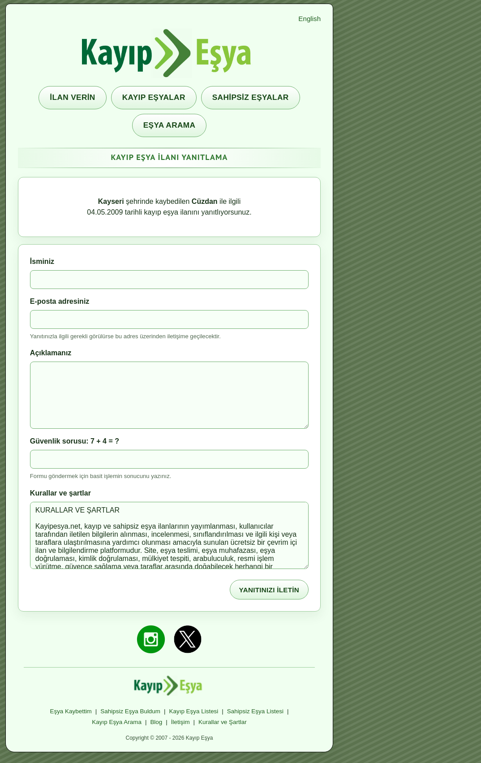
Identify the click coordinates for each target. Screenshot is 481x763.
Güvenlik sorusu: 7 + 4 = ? (74, 441)
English (309, 18)
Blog (156, 722)
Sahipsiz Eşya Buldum (130, 711)
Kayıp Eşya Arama (117, 722)
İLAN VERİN (72, 97)
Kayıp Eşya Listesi (194, 711)
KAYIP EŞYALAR (153, 97)
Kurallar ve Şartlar (222, 722)
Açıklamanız (50, 353)
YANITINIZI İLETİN (269, 590)
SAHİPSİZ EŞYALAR (250, 97)
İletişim (180, 722)
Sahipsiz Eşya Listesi (255, 711)
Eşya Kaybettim (70, 711)
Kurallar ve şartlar (60, 493)
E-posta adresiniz (59, 301)
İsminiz (42, 261)
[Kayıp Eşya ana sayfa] (169, 53)
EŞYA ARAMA (169, 125)
